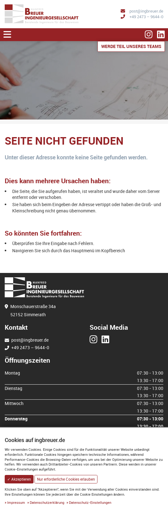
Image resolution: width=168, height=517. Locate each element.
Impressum (16, 502)
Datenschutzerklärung (47, 502)
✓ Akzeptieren (19, 479)
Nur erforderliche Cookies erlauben (66, 479)
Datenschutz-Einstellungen (90, 502)
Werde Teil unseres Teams (131, 46)
